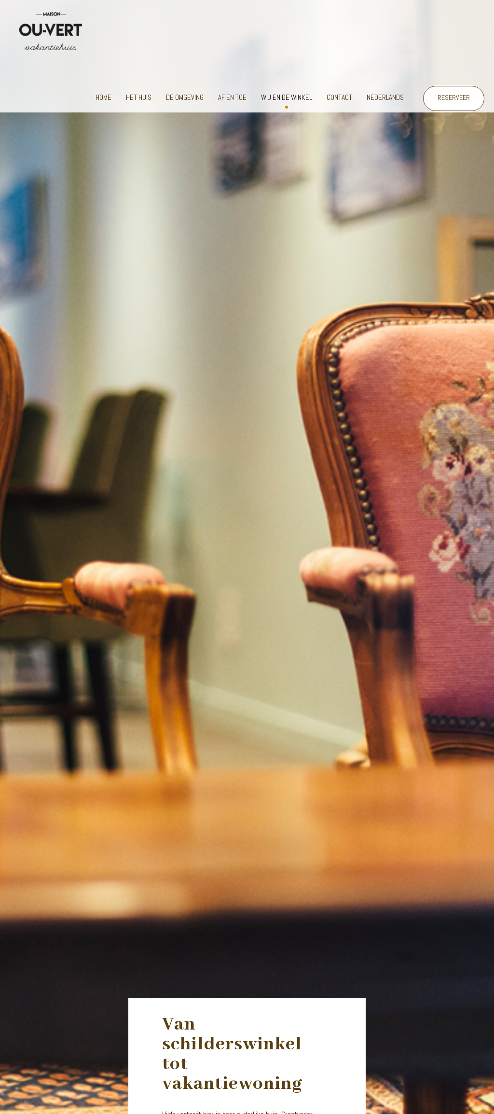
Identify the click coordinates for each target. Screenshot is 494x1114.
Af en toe (232, 97)
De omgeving (185, 97)
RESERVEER (454, 97)
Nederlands (385, 97)
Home (103, 97)
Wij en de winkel (286, 97)
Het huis (138, 97)
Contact (339, 97)
